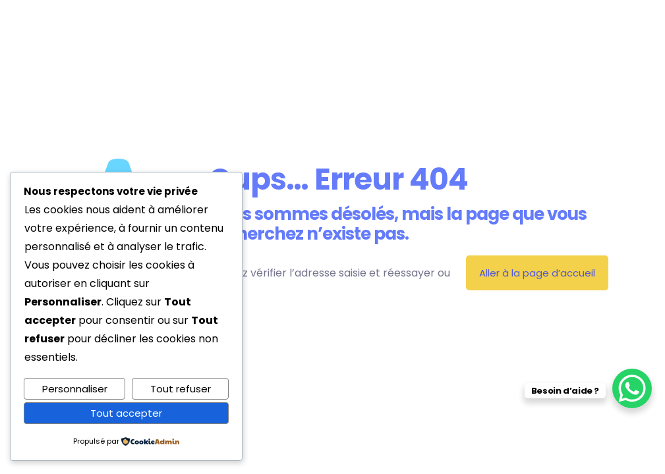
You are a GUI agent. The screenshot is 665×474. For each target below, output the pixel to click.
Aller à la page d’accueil (537, 273)
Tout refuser (180, 389)
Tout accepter (126, 413)
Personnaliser (74, 389)
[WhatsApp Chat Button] (632, 388)
